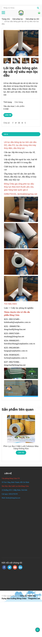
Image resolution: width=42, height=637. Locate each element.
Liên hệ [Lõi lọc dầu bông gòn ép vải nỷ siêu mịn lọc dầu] (8, 115)
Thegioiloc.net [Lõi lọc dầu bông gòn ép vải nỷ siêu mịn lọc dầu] (34, 598)
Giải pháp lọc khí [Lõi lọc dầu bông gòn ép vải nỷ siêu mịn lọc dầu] (32, 19)
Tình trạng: (8, 102)
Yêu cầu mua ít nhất (8, 107)
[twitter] (9, 567)
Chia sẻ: (6, 123)
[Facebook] (12, 123)
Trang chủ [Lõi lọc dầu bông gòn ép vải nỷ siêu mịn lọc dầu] (6, 19)
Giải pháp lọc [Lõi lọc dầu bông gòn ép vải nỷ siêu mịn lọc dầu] (17, 19)
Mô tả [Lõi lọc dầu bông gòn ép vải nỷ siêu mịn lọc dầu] (6, 134)
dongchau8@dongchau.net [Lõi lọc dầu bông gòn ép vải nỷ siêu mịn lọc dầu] (15, 329)
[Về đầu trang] (37, 630)
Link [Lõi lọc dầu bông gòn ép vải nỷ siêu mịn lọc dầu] (6, 308)
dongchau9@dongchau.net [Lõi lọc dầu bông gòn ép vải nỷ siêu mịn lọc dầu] (15, 365)
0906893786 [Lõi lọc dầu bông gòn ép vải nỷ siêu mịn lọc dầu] (15, 326)
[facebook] (4, 567)
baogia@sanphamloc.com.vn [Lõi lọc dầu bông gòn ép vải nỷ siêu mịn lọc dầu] (16, 351)
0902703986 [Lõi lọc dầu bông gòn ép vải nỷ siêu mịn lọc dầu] (14, 362)
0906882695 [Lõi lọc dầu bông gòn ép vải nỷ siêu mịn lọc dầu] (14, 341)
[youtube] (15, 567)
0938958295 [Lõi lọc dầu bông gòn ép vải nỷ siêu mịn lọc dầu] (14, 355)
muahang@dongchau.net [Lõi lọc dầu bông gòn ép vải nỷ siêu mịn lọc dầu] (14, 336)
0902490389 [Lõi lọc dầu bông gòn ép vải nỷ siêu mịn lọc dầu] (14, 348)
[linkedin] (20, 567)
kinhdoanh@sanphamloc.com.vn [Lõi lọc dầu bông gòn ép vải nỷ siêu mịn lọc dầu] (17, 322)
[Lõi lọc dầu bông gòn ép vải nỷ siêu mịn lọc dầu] (23, 123)
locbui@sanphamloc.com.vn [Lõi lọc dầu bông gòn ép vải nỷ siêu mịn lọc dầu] (16, 358)
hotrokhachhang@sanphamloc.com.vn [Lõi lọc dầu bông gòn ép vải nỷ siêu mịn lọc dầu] (20, 344)
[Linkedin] (19, 123)
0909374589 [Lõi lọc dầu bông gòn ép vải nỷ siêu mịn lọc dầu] (14, 333)
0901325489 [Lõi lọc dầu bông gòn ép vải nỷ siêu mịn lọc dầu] (14, 319)
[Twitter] (16, 123)
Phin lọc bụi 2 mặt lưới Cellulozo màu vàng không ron (21, 447)
